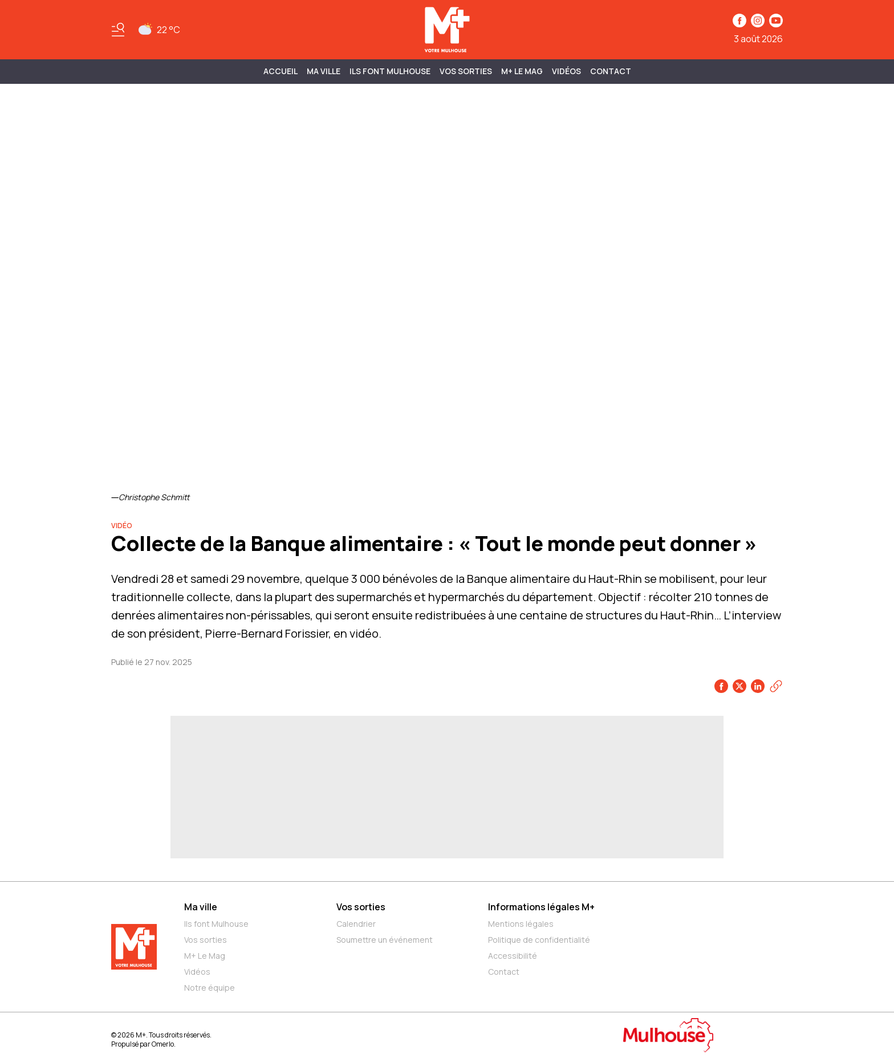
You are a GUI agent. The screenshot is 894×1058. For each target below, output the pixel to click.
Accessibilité (512, 955)
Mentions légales (521, 923)
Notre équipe (209, 987)
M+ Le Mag (522, 71)
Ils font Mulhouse (216, 923)
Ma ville (200, 907)
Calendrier (356, 923)
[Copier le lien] (776, 686)
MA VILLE (323, 71)
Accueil (280, 71)
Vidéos (566, 71)
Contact (610, 71)
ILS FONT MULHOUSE (390, 71)
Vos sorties (466, 71)
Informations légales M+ (541, 907)
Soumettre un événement (384, 939)
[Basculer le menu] (118, 30)
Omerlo (163, 1044)
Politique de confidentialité (539, 939)
